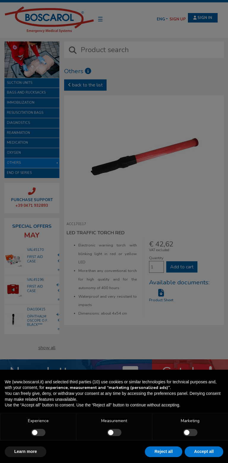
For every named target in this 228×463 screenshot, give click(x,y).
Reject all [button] (163, 451)
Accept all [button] (204, 451)
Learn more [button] (25, 451)
